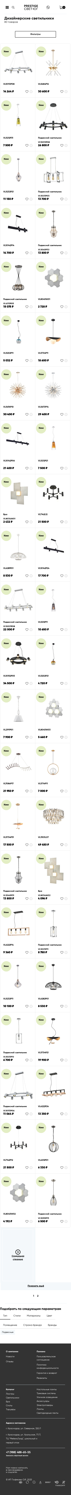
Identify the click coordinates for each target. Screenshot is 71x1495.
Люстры (10, 1394)
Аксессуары (43, 1401)
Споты (9, 1405)
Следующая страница (18, 1255)
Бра (8, 1402)
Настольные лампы (47, 1389)
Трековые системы (46, 1393)
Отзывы (9, 1361)
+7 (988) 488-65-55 (18, 1452)
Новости (10, 1357)
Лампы (40, 1409)
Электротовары (45, 1405)
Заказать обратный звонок (17, 1456)
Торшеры (10, 1409)
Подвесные (7, 1332)
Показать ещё (36, 1286)
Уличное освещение (47, 1397)
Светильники (12, 1398)
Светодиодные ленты (47, 1413)
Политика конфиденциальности (48, 1366)
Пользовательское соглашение (46, 1358)
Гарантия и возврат (47, 1373)
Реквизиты (42, 1378)
